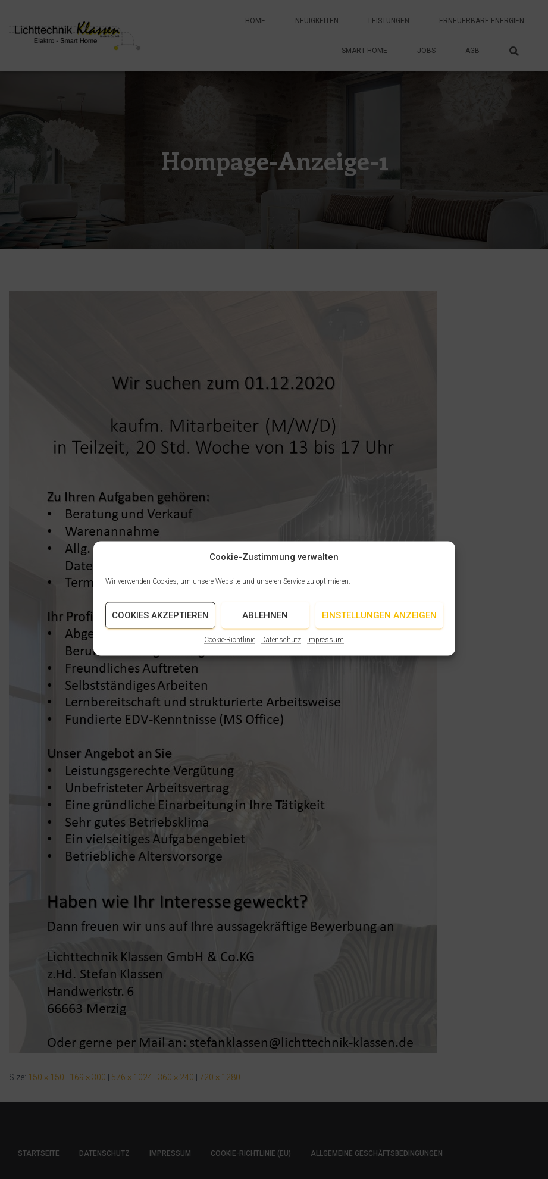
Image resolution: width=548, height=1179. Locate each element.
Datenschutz (281, 650)
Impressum (325, 650)
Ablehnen (265, 625)
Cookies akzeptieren (160, 625)
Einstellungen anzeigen (379, 625)
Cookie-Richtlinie (229, 650)
